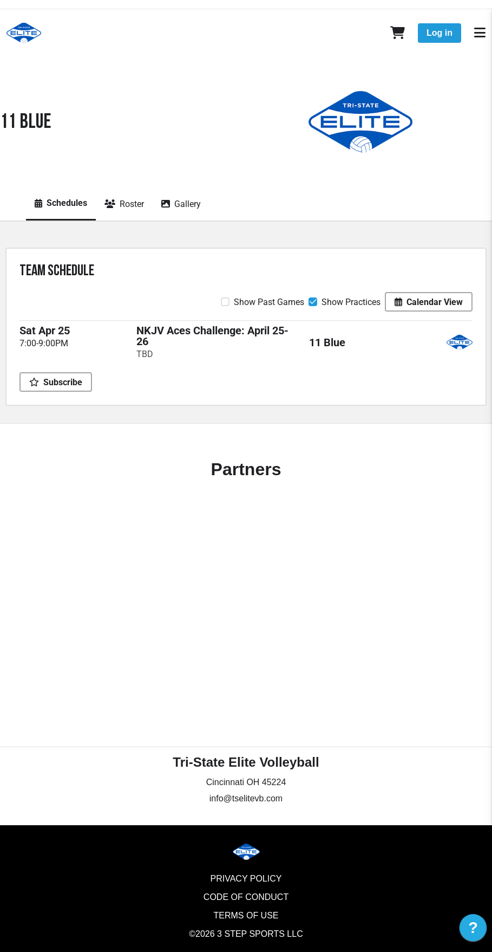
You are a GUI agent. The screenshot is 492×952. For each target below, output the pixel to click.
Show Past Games (269, 302)
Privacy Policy (246, 878)
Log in (439, 32)
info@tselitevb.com (246, 798)
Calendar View (429, 302)
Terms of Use (245, 915)
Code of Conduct (246, 897)
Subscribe (55, 382)
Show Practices (351, 302)
